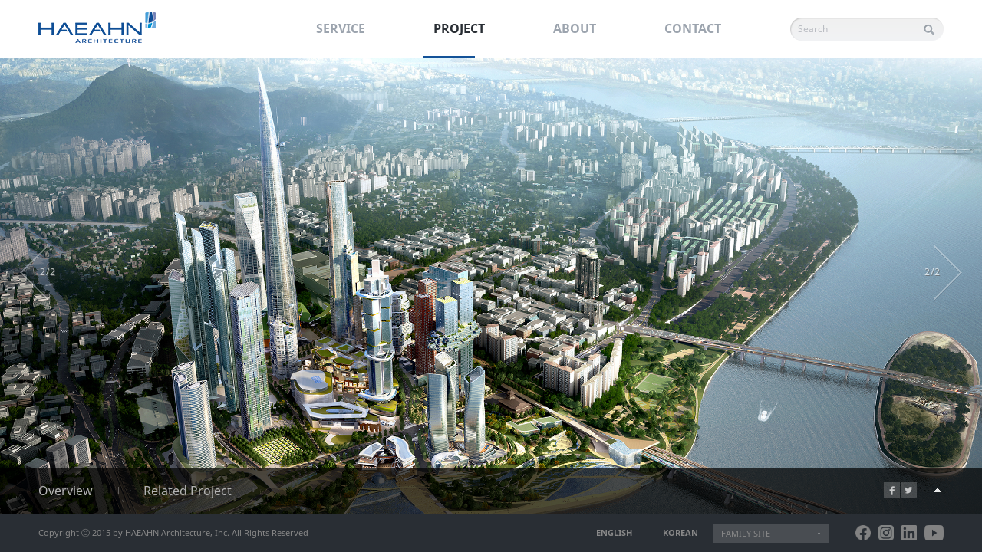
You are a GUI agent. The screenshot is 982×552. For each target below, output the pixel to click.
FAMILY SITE (745, 533)
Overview (65, 490)
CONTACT (692, 28)
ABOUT (574, 28)
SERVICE (340, 28)
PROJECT (459, 28)
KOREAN (680, 532)
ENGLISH (614, 532)
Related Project (187, 490)
